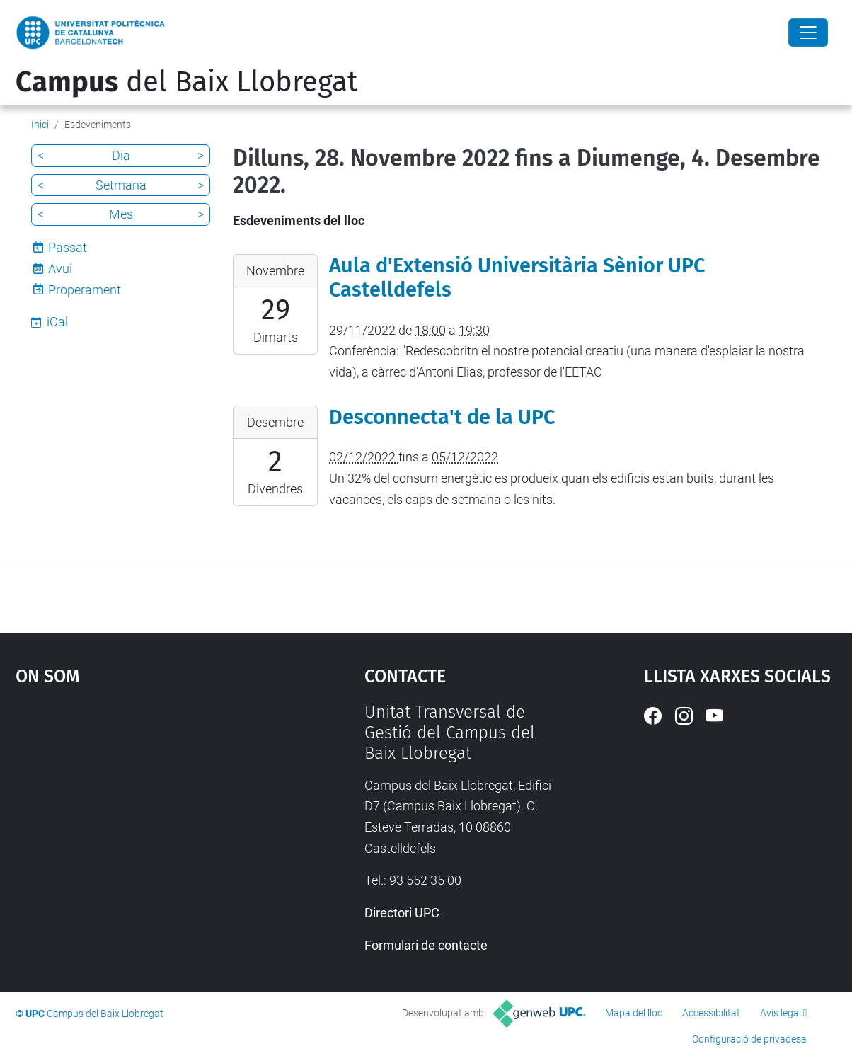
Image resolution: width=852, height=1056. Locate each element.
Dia (121, 155)
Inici (40, 124)
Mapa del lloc (633, 1012)
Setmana (121, 185)
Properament (84, 289)
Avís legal (780, 1012)
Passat (67, 247)
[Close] (808, 32)
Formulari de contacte (426, 945)
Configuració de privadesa (749, 1039)
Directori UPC (401, 912)
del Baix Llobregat (186, 82)
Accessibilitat (711, 1012)
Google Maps (147, 808)
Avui (60, 268)
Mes (121, 214)
